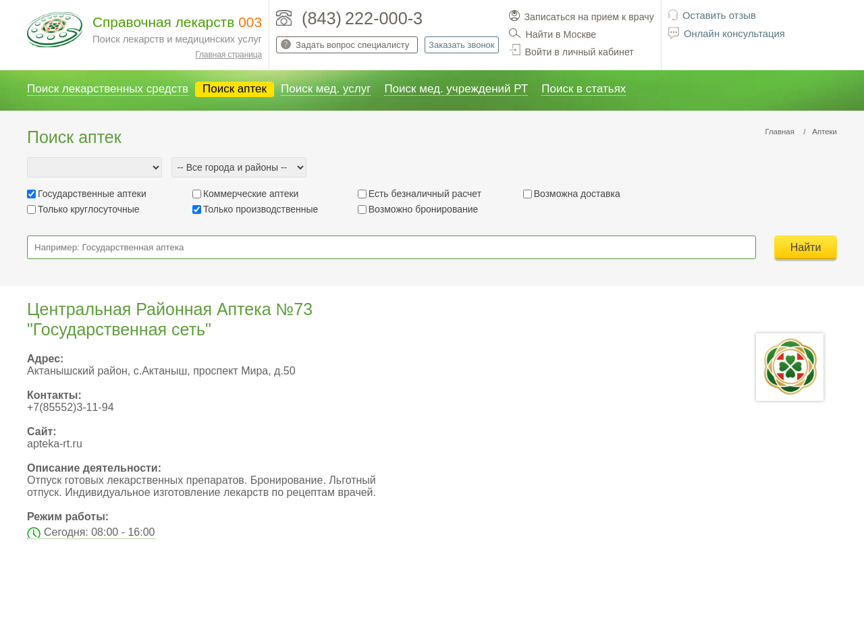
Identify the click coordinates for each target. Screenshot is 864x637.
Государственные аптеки (92, 193)
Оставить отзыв (719, 15)
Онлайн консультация (734, 33)
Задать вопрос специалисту (352, 45)
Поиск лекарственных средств (107, 88)
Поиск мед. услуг (326, 88)
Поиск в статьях (583, 88)
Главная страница (228, 54)
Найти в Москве (561, 34)
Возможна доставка (577, 193)
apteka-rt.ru (54, 443)
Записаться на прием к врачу (589, 16)
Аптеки (824, 132)
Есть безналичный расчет (425, 193)
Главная (779, 132)
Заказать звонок (461, 45)
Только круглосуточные (89, 209)
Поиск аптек (234, 88)
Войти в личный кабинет (579, 52)
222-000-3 (384, 18)
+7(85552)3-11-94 (70, 407)
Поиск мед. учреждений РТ (456, 88)
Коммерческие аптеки (251, 193)
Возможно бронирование (424, 209)
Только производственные (260, 209)
